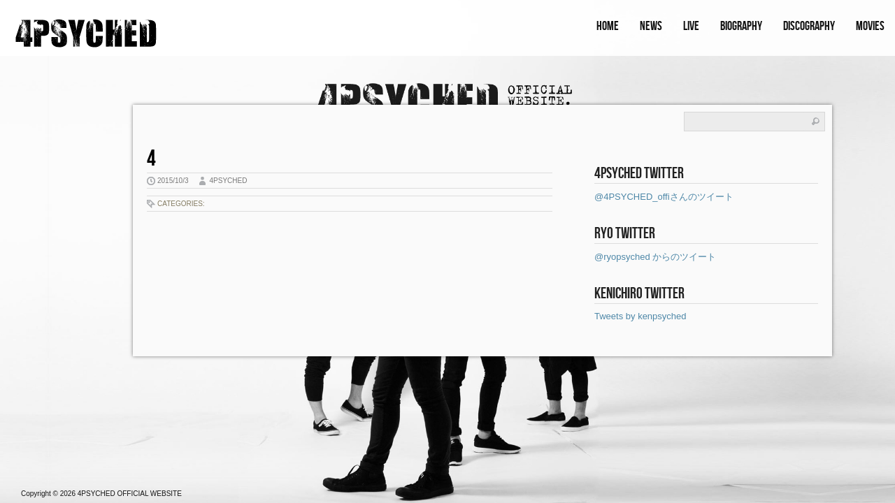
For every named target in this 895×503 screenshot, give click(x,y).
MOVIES (870, 26)
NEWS (651, 26)
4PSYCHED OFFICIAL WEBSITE (130, 493)
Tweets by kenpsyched (640, 316)
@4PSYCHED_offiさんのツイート (663, 196)
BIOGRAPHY (741, 26)
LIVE (691, 26)
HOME (607, 26)
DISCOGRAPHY (809, 26)
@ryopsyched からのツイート (655, 257)
